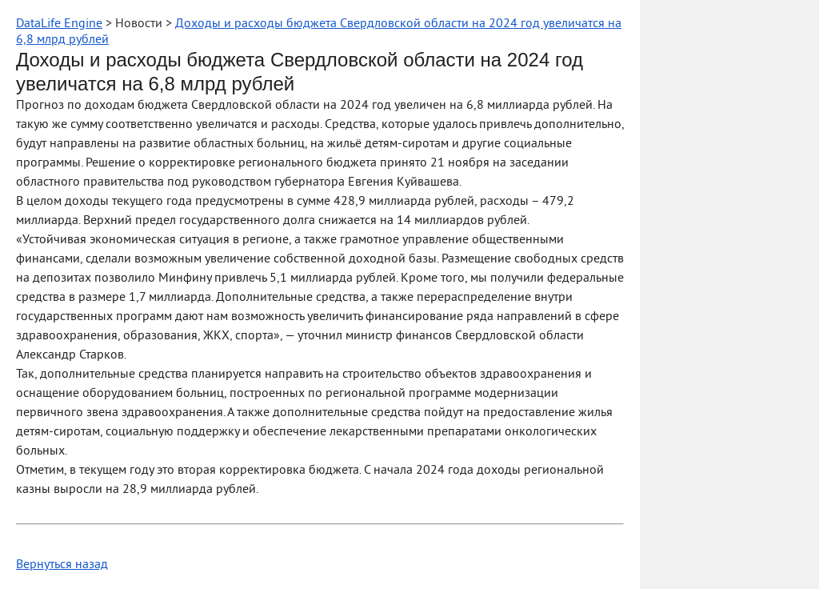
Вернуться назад (62, 565)
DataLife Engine (59, 24)
